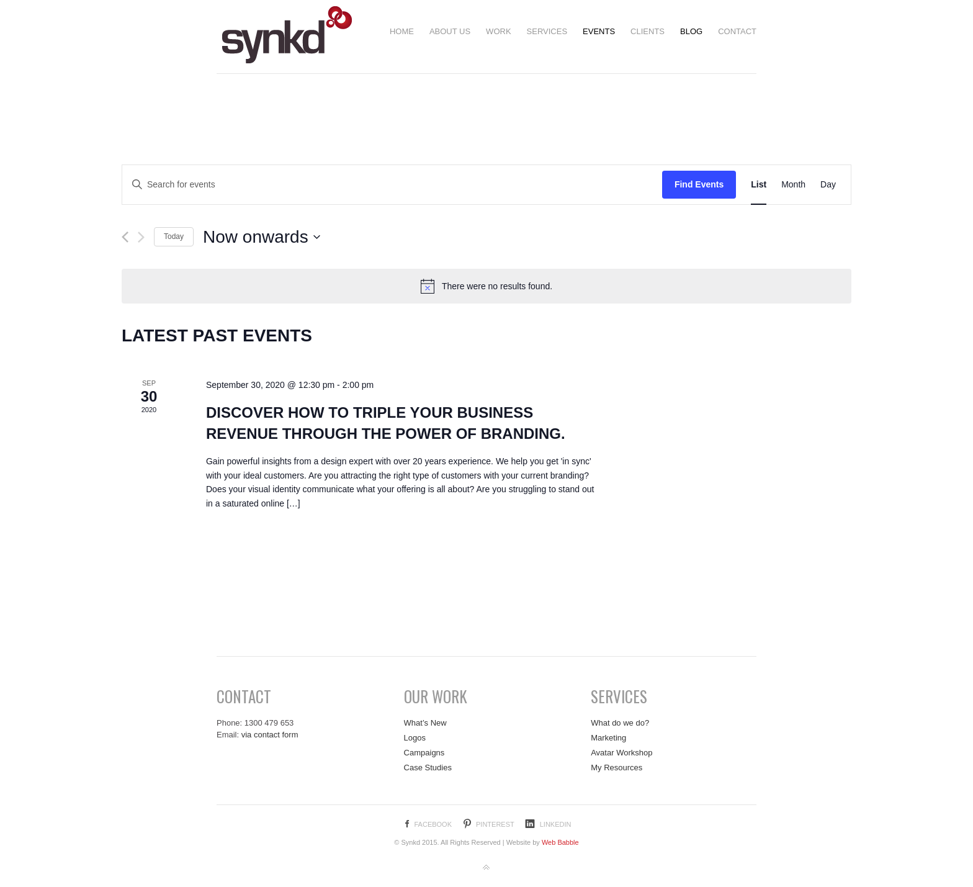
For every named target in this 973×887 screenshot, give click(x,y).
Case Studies (428, 767)
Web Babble (560, 842)
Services (547, 31)
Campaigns (424, 752)
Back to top (486, 868)
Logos (415, 737)
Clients (647, 31)
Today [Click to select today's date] (174, 236)
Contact (737, 31)
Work (498, 31)
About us (449, 31)
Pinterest (495, 824)
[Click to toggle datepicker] (262, 237)
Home (402, 31)
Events (599, 31)
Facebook (433, 824)
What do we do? (620, 722)
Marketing (608, 737)
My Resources (616, 767)
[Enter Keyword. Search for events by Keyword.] (392, 184)
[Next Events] (141, 237)
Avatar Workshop (621, 752)
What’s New (425, 722)
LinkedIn (556, 824)
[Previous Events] (125, 237)
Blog (691, 31)
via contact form (269, 734)
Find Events (699, 184)
